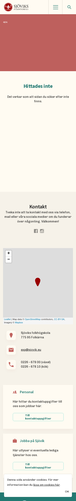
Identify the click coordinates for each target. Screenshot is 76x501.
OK (67, 492)
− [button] (8, 260)
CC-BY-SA (59, 319)
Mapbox (19, 322)
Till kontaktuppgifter (38, 417)
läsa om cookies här (46, 485)
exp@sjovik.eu (31, 350)
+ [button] (8, 253)
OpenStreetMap (33, 319)
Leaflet (7, 319)
